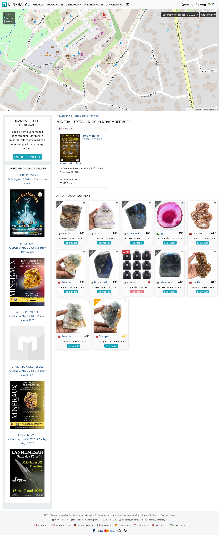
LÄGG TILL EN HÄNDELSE (27, 156)
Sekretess (78, 515)
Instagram (91, 519)
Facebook (77, 519)
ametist (97, 233)
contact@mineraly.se (132, 519)
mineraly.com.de (84, 525)
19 (97, 116)
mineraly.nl (140, 525)
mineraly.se (177, 525)
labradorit (132, 233)
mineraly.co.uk (61, 525)
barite (195, 282)
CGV (46, 515)
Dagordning (65, 116)
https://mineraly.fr (158, 519)
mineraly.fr (41, 525)
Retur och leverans (107, 515)
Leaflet (188, 110)
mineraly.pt (159, 525)
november (87, 116)
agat (160, 233)
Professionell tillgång (129, 515)
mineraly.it (104, 525)
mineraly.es (122, 525)
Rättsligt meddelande (60, 515)
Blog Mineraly (60, 519)
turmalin (65, 233)
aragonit (196, 233)
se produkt (71, 242)
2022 (77, 116)
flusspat (65, 282)
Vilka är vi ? (90, 515)
